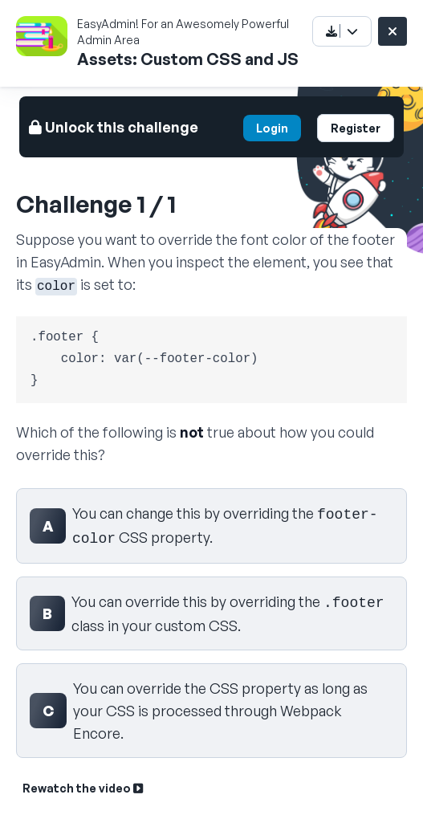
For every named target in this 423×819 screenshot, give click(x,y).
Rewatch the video (82, 788)
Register (355, 128)
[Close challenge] (392, 31)
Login (272, 128)
